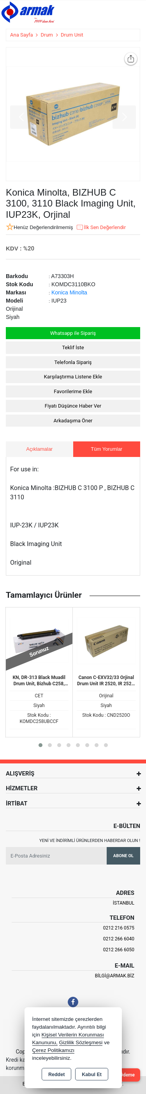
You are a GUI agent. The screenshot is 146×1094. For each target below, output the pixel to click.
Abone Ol (123, 855)
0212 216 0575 (118, 928)
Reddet (56, 1074)
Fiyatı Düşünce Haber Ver (73, 406)
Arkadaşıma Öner (73, 421)
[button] (40, 745)
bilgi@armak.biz (114, 975)
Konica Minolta (69, 292)
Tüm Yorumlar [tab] (106, 449)
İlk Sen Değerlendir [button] (101, 227)
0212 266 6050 (118, 949)
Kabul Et (92, 1074)
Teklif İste (73, 347)
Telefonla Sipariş (72, 362)
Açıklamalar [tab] (39, 449)
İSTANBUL (123, 903)
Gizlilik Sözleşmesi (81, 1042)
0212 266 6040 (118, 939)
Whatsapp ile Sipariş (73, 333)
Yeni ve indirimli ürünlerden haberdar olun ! (89, 840)
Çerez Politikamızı (53, 1050)
